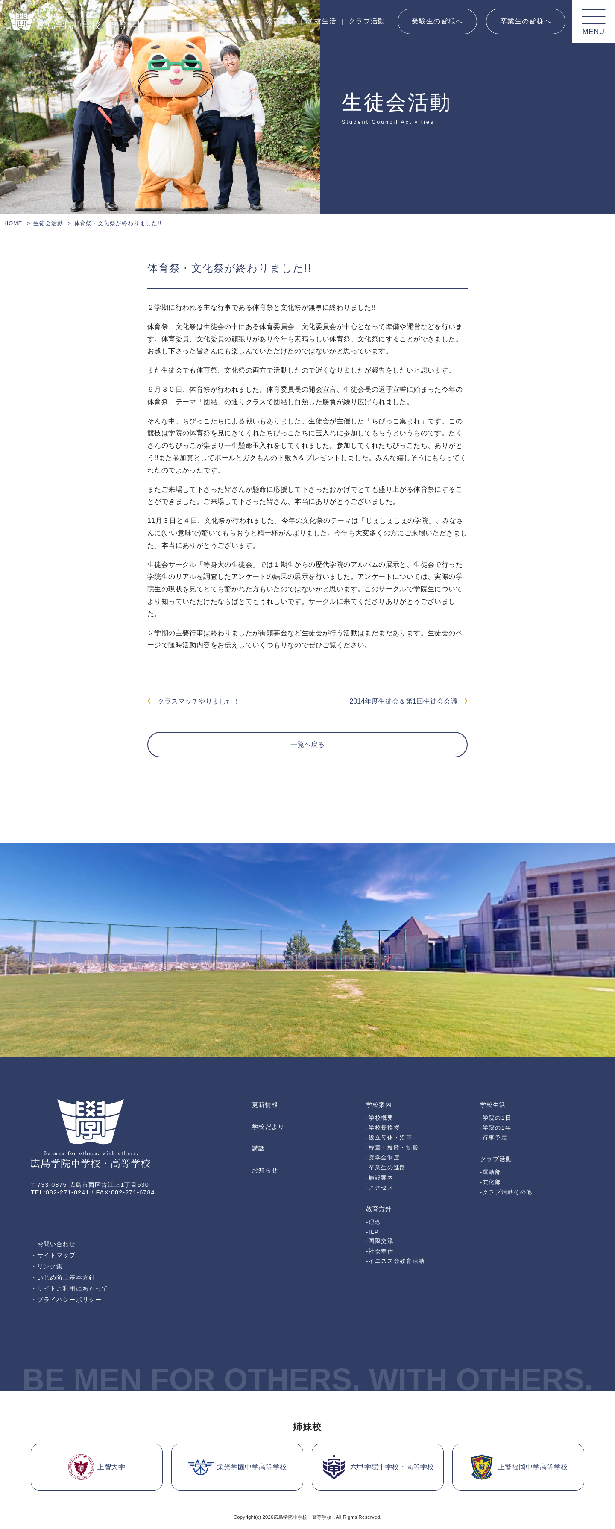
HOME (13, 223)
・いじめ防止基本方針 (63, 1277)
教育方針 (280, 21)
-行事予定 (494, 1137)
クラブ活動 (366, 21)
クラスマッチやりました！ (193, 701)
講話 (258, 1148)
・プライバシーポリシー (66, 1299)
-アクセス (380, 1187)
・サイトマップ (53, 1255)
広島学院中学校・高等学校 (302, 1517)
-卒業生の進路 (386, 1167)
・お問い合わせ (53, 1244)
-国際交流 (380, 1241)
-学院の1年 (495, 1127)
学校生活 (322, 21)
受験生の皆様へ (437, 21)
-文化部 (490, 1182)
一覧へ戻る (307, 744)
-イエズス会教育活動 (395, 1261)
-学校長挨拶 (383, 1127)
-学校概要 (380, 1118)
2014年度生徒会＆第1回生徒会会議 (409, 701)
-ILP (372, 1232)
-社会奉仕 (380, 1251)
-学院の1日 (495, 1118)
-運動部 (490, 1172)
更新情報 (265, 1104)
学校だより (268, 1126)
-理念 (373, 1222)
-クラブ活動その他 (506, 1192)
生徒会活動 (48, 223)
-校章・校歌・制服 (392, 1148)
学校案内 (238, 21)
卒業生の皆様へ (525, 21)
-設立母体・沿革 (389, 1137)
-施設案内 (380, 1177)
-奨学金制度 (383, 1157)
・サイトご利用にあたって (69, 1288)
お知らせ (265, 1170)
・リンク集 (47, 1266)
